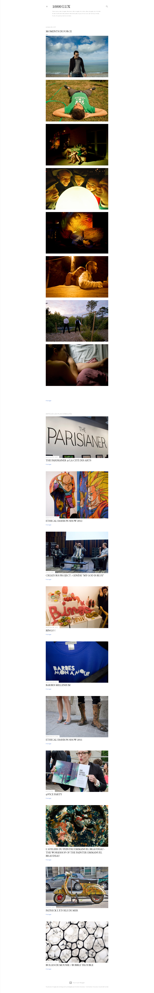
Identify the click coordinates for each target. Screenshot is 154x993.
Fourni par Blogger (77, 982)
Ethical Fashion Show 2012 (64, 520)
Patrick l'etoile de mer (62, 910)
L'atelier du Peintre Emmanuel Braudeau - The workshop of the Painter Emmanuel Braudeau (75, 852)
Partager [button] (48, 400)
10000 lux (61, 6)
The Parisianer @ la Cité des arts (68, 460)
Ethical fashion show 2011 (64, 739)
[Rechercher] (107, 6)
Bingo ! (50, 630)
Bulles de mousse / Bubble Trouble (69, 965)
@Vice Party (54, 794)
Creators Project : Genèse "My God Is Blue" (75, 575)
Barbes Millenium (58, 685)
